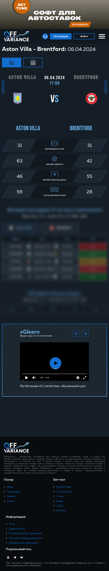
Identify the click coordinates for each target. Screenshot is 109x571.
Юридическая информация (23, 543)
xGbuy (59, 506)
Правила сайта (17, 529)
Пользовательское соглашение (25, 533)
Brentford (81, 129)
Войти (84, 36)
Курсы (10, 487)
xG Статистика (64, 492)
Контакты (61, 510)
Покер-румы (13, 492)
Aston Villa (28, 129)
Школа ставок (63, 487)
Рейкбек (11, 496)
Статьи (10, 501)
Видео (59, 501)
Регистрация (60, 36)
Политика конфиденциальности (25, 538)
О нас (12, 524)
